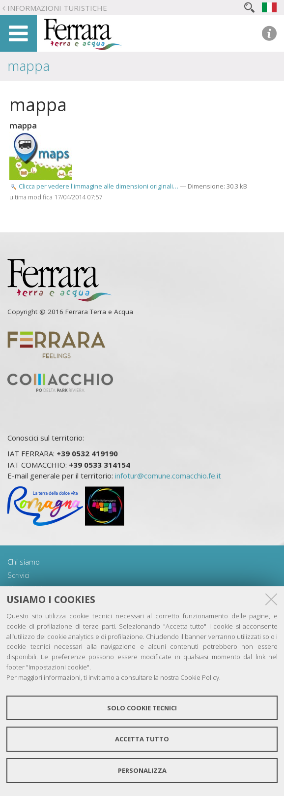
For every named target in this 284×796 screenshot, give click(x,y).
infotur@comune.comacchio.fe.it (168, 475)
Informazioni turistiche (57, 8)
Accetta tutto (142, 738)
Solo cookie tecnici (142, 707)
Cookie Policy (199, 677)
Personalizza (142, 770)
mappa (28, 66)
